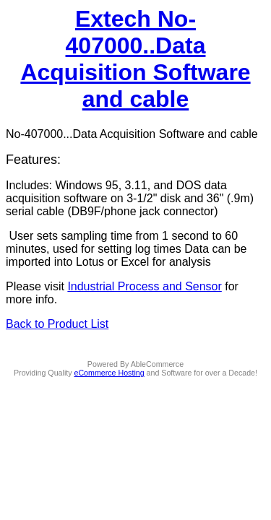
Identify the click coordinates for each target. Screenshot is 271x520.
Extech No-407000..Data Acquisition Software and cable (135, 59)
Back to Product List (57, 324)
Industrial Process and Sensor (144, 286)
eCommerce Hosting (109, 372)
